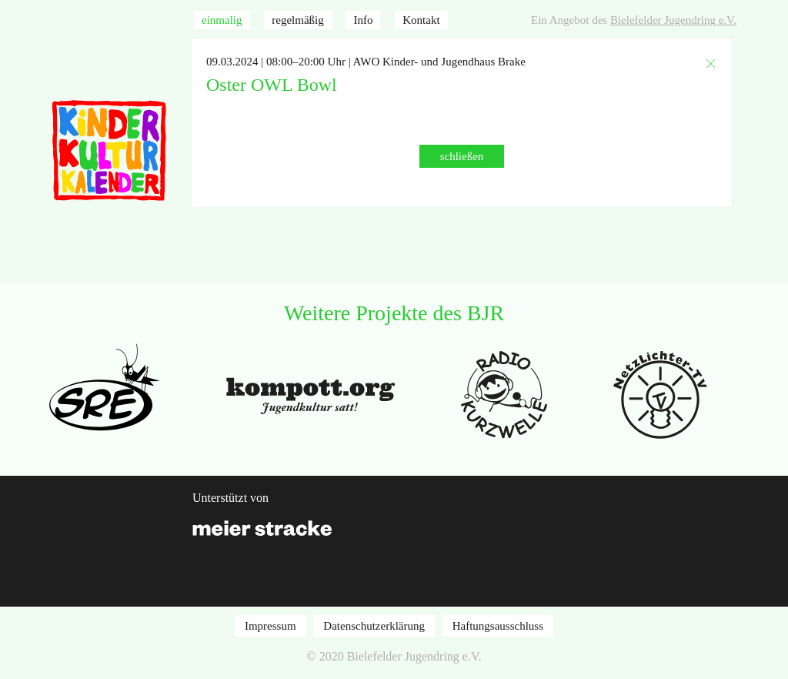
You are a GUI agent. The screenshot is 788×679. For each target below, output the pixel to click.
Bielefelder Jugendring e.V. (673, 20)
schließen (462, 156)
